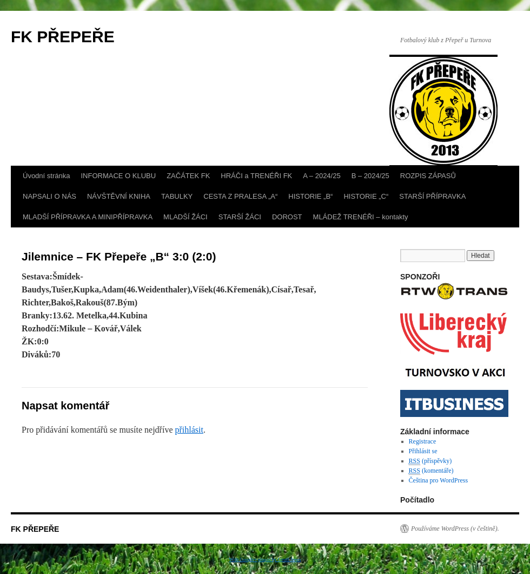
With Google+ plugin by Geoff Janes (265, 559)
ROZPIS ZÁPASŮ (428, 176)
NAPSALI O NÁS (49, 196)
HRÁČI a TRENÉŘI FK (256, 176)
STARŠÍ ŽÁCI (239, 217)
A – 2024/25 (321, 176)
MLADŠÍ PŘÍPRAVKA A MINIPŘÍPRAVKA (88, 217)
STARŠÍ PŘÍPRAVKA (432, 196)
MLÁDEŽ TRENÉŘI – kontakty (360, 217)
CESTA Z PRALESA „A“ (240, 196)
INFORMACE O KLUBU (118, 176)
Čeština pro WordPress (438, 480)
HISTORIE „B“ (310, 196)
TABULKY (177, 196)
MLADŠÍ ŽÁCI (185, 217)
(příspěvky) (430, 461)
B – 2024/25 (370, 176)
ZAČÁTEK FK (188, 176)
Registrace (422, 441)
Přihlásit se (423, 451)
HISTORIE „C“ (365, 196)
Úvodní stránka (46, 176)
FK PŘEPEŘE (63, 36)
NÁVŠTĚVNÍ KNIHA (118, 196)
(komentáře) (431, 471)
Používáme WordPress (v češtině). (455, 528)
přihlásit (189, 429)
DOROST (287, 217)
